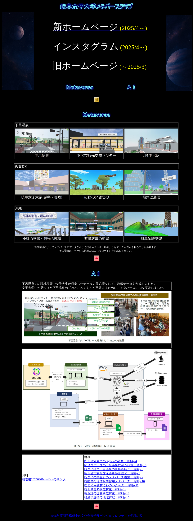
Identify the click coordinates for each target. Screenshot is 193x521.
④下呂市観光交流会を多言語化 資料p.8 (112, 473)
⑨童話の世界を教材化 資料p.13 (106, 493)
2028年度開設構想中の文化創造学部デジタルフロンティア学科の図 (96, 515)
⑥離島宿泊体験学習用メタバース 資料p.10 (114, 481)
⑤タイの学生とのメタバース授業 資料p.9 (113, 477)
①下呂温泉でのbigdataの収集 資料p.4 (110, 461)
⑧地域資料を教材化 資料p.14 (105, 489)
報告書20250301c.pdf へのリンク (44, 479)
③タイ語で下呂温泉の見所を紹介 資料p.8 (113, 469)
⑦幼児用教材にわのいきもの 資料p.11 (111, 485)
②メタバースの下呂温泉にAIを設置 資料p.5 (115, 465)
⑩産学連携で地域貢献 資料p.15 (106, 497)
